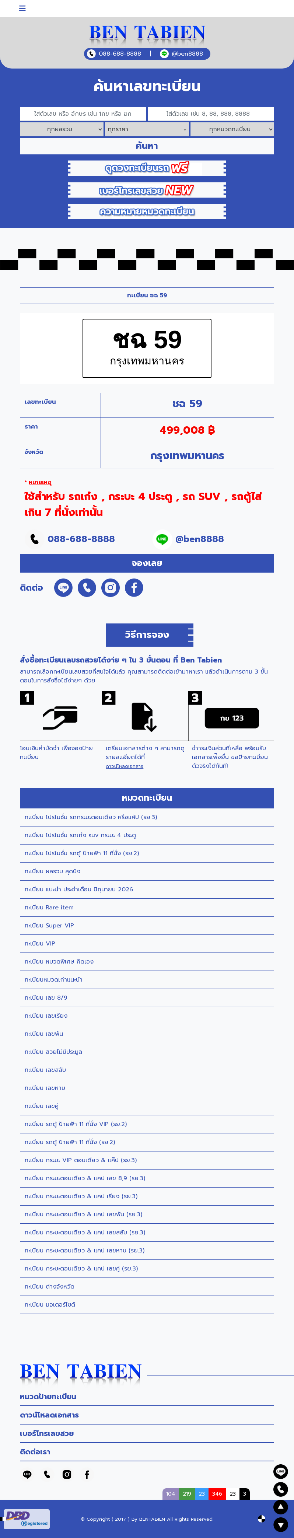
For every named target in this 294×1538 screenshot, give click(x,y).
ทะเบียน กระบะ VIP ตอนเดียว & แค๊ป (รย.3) (81, 1160)
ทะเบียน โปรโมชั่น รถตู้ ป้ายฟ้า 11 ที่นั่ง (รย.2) (82, 853)
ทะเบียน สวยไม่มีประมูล (53, 1052)
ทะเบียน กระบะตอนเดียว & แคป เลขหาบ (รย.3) (84, 1250)
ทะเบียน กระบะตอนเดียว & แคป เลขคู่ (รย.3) (81, 1268)
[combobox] (147, 129)
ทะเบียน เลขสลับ (45, 1070)
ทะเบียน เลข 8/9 (46, 997)
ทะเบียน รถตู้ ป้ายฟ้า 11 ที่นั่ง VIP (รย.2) (76, 1124)
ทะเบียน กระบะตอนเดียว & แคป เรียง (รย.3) (81, 1196)
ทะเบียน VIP (40, 943)
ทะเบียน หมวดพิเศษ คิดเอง (59, 961)
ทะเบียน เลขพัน (44, 1034)
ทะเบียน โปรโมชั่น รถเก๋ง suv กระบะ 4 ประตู (80, 835)
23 (233, 1494)
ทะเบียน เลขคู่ (42, 1106)
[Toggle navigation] (22, 8)
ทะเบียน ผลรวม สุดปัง (52, 871)
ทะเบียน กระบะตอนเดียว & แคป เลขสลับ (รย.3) (85, 1232)
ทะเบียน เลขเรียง (46, 1015)
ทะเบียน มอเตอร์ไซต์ (50, 1304)
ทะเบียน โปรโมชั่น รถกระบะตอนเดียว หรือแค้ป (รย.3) (91, 817)
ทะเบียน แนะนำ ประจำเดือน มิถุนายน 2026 (79, 889)
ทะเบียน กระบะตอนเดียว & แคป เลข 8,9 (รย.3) (85, 1178)
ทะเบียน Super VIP (49, 925)
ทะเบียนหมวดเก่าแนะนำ (54, 979)
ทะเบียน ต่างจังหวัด (49, 1286)
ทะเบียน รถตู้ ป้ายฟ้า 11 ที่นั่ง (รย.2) (70, 1142)
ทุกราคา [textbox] (118, 129)
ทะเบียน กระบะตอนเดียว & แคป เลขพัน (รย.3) (83, 1214)
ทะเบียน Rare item (49, 907)
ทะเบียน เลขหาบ (45, 1088)
